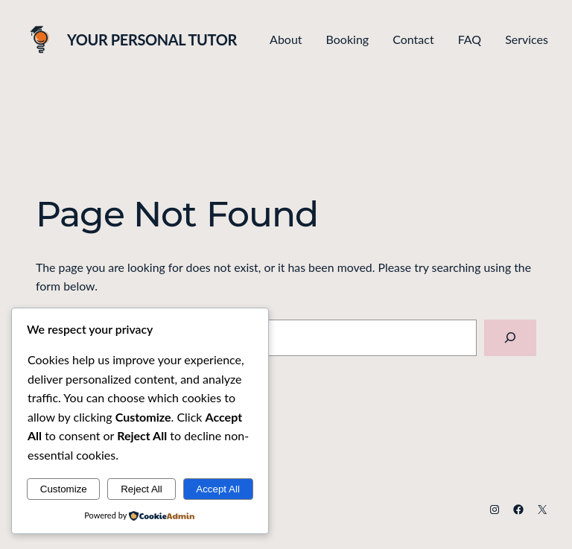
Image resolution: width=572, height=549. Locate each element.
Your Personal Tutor (152, 39)
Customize (63, 489)
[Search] (510, 338)
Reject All (141, 489)
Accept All (218, 489)
